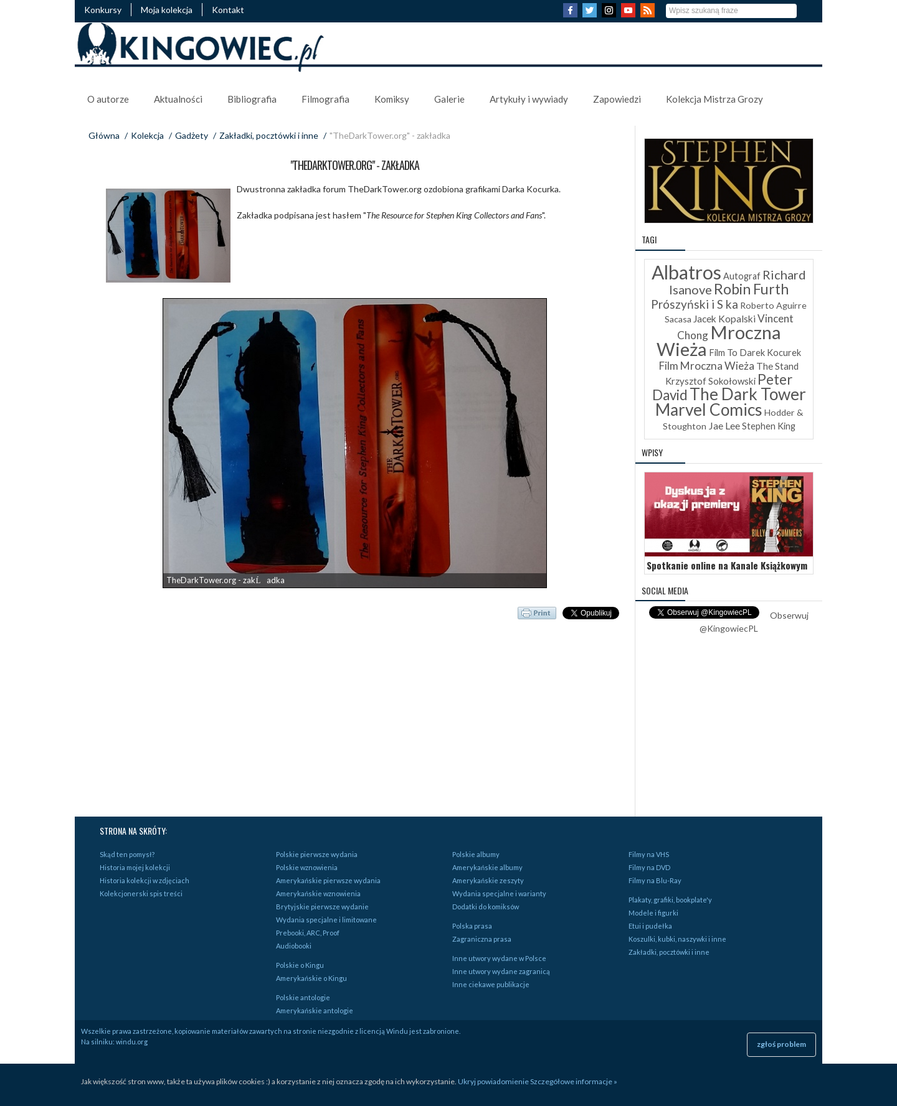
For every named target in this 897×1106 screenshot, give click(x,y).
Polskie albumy (476, 854)
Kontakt (228, 9)
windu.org (132, 1042)
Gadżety (191, 135)
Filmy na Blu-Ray (655, 880)
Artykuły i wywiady (529, 99)
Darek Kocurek (770, 352)
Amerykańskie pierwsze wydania (328, 880)
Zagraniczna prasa (481, 939)
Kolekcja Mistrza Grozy (714, 99)
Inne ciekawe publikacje (490, 984)
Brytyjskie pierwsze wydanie (322, 906)
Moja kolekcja (166, 9)
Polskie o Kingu (300, 965)
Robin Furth (751, 289)
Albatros (686, 272)
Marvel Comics (708, 409)
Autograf (742, 276)
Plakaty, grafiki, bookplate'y (670, 900)
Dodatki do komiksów (485, 906)
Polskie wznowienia (307, 867)
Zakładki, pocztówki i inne (268, 135)
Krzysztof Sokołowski (710, 381)
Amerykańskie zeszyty (488, 880)
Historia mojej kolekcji (135, 867)
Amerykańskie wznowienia (318, 893)
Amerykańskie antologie (314, 1010)
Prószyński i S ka (694, 304)
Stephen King (768, 426)
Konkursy (102, 9)
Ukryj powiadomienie (493, 1081)
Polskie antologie (303, 997)
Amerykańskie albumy (487, 867)
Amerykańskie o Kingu (311, 978)
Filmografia (325, 99)
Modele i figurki (653, 913)
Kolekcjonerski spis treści (141, 893)
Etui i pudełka (650, 926)
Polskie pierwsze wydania (317, 854)
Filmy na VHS (649, 854)
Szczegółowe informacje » (573, 1081)
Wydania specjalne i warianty (499, 893)
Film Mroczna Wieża (706, 365)
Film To (723, 352)
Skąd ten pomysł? (127, 854)
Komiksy (391, 99)
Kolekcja (147, 135)
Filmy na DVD (649, 867)
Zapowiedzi (617, 99)
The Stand (777, 366)
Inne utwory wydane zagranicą (501, 971)
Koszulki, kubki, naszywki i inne (677, 939)
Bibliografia (252, 99)
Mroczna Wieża (719, 340)
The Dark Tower (748, 394)
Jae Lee (724, 425)
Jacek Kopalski (724, 318)
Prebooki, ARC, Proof (307, 933)
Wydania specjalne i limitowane (326, 920)
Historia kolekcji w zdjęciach (144, 880)
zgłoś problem (781, 1044)
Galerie (449, 99)
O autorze (108, 99)
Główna (104, 135)
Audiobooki (293, 946)
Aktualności (178, 99)
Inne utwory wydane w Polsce (499, 958)
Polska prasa (472, 926)
